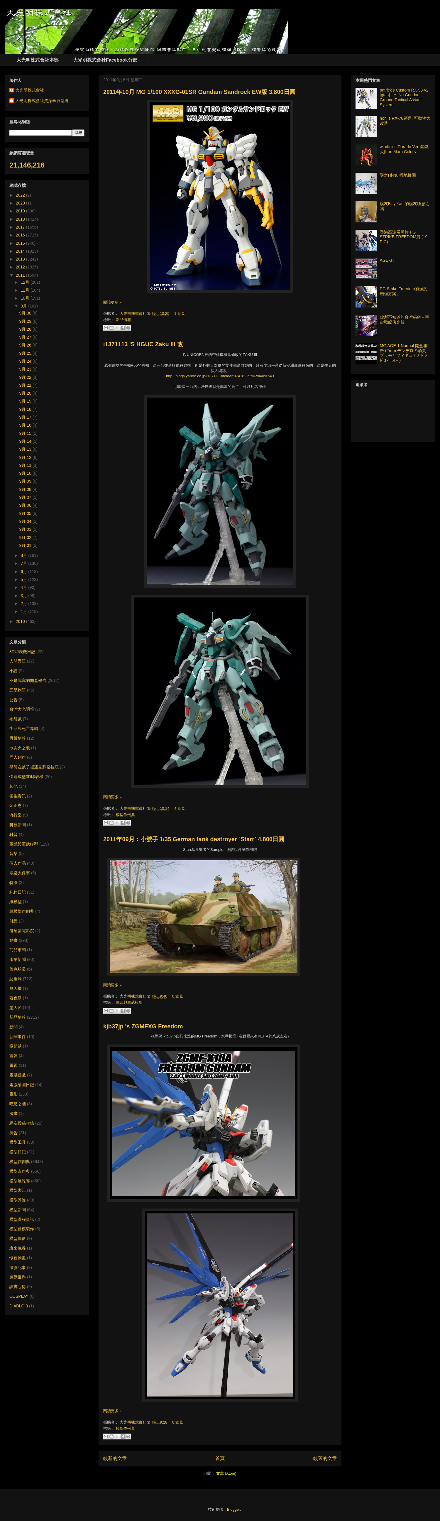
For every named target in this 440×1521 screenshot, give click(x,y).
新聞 (13, 1027)
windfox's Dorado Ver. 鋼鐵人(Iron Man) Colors (404, 149)
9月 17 (26, 417)
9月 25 (26, 353)
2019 (21, 211)
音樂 (13, 853)
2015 (21, 243)
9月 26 (26, 345)
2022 (21, 195)
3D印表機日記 (22, 651)
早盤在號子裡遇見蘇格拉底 (34, 767)
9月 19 (26, 401)
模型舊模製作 (21, 1228)
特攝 (13, 882)
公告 (13, 699)
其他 (13, 786)
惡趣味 (15, 978)
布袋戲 (15, 718)
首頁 (220, 1458)
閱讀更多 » (112, 302)
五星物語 (17, 690)
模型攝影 (17, 1238)
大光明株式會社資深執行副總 (42, 100)
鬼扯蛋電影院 (21, 930)
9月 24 (26, 361)
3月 (24, 595)
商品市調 (17, 949)
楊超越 (15, 1046)
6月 (24, 571)
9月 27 (26, 337)
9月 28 (26, 329)
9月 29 (26, 321)
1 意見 (179, 313)
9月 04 (26, 521)
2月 (24, 603)
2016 (21, 235)
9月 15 (26, 433)
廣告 (13, 1132)
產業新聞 (17, 959)
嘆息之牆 (17, 1103)
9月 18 (26, 409)
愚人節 (15, 1007)
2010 (21, 621)
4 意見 (179, 808)
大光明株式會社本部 (37, 60)
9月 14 (26, 441)
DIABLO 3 (18, 1306)
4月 (24, 587)
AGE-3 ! (387, 260)
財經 (13, 921)
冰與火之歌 (19, 748)
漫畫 (13, 1113)
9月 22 (26, 377)
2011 (21, 275)
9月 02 (26, 537)
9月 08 (26, 489)
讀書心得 (17, 1286)
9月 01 (26, 545)
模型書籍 (17, 1190)
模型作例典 (125, 814)
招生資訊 (17, 796)
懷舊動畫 (17, 1257)
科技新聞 (17, 824)
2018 (21, 219)
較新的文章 (115, 1458)
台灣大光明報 (21, 709)
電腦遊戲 (17, 1075)
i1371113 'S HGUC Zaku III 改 (143, 344)
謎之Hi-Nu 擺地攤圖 (398, 175)
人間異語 (17, 661)
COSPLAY (18, 1296)
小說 (13, 670)
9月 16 (26, 425)
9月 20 (26, 393)
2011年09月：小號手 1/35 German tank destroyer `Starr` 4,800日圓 (193, 839)
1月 (24, 611)
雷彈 (13, 1055)
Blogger (233, 1509)
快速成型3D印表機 (26, 776)
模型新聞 (17, 1209)
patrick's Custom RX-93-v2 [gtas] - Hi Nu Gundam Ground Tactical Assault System (404, 97)
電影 (13, 1094)
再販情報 (17, 738)
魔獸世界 (17, 1277)
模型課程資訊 (21, 1219)
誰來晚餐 (17, 1248)
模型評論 (17, 1200)
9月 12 (26, 457)
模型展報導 (19, 1181)
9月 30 (26, 313)
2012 (21, 267)
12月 (25, 282)
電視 (13, 1065)
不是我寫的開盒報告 (27, 680)
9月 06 (26, 505)
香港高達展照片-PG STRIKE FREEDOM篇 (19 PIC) (404, 237)
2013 (21, 259)
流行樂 (15, 815)
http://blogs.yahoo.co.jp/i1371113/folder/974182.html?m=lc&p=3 (220, 376)
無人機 (15, 988)
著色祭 (15, 998)
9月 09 (26, 481)
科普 (13, 834)
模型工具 (17, 1142)
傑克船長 (17, 969)
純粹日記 (17, 892)
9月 (24, 306)
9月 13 (26, 449)
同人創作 (17, 757)
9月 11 (26, 465)
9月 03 (26, 529)
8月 (24, 555)
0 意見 (177, 996)
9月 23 (26, 369)
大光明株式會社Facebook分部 (105, 60)
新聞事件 (17, 1036)
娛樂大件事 (19, 873)
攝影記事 (17, 1267)
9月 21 (26, 385)
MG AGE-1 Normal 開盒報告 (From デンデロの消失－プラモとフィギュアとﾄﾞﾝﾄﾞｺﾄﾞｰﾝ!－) (405, 353)
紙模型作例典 (21, 911)
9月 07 (26, 497)
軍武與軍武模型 (129, 1002)
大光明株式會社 (134, 313)
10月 (25, 298)
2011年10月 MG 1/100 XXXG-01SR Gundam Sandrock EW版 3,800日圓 (199, 92)
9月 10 (26, 473)
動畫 (13, 940)
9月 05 (26, 513)
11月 (25, 290)
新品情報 (123, 319)
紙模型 (15, 901)
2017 (21, 227)
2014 (21, 251)
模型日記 (17, 1152)
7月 (24, 563)
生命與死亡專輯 (23, 728)
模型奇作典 (19, 1171)
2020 (21, 203)
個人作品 (17, 863)
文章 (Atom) (226, 1473)
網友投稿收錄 (21, 1123)
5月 (24, 579)
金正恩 (15, 805)
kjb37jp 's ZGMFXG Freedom (143, 1026)
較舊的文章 (325, 1458)
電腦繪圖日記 (21, 1084)
